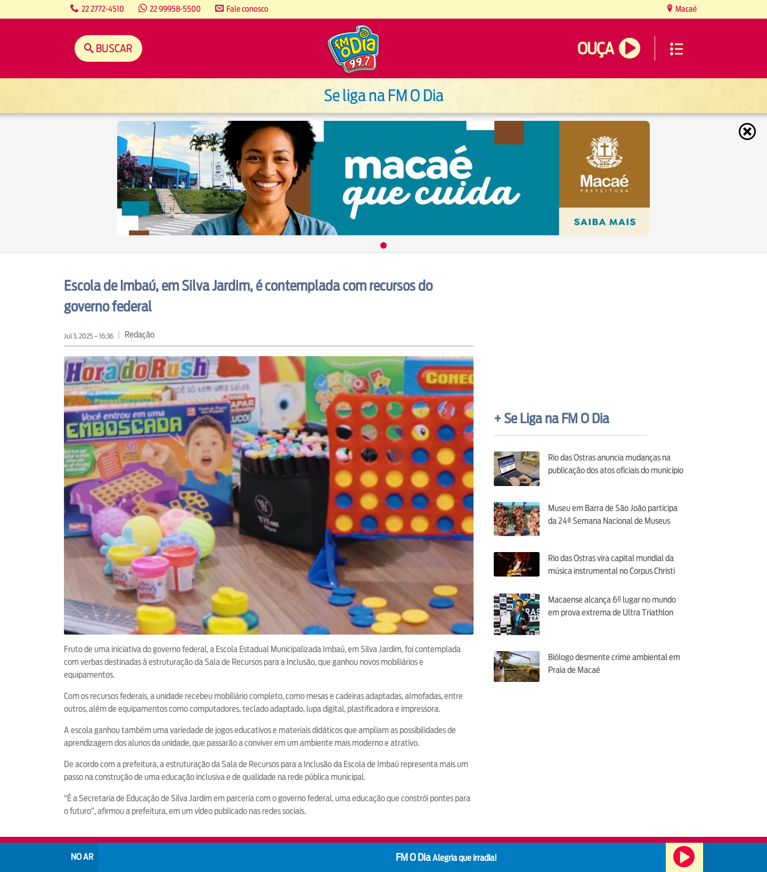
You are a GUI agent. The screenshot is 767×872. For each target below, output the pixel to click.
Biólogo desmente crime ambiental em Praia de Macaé (614, 663)
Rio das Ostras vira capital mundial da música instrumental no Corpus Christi (611, 564)
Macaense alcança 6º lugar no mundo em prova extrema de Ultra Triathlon (612, 606)
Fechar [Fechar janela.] (748, 131)
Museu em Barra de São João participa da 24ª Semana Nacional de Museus (613, 514)
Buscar (113, 48)
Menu (676, 49)
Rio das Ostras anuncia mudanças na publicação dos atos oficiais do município (615, 464)
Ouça (595, 48)
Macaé (685, 8)
